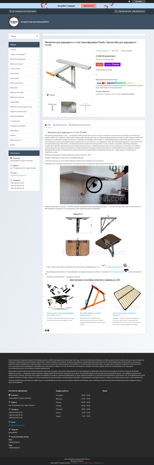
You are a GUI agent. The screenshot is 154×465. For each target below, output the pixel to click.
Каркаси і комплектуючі (18, 111)
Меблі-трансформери (17, 59)
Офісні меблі (14, 73)
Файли (12, 145)
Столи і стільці (15, 69)
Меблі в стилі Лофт (16, 92)
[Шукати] (37, 36)
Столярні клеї (15, 121)
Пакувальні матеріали (18, 126)
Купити (99, 64)
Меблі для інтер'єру (17, 97)
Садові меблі (14, 102)
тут (107, 267)
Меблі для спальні (16, 64)
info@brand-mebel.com (18, 175)
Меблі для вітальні (16, 83)
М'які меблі (14, 88)
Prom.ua (87, 459)
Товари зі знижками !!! (17, 54)
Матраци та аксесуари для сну (21, 107)
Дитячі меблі (14, 78)
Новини (12, 135)
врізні (98, 267)
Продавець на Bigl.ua (77, 461)
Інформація (14, 130)
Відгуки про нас (15, 140)
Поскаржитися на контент (78, 463)
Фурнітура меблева (17, 116)
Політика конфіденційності (95, 463)
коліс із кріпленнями (119, 272)
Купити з (112, 64)
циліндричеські (117, 267)
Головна (13, 50)
